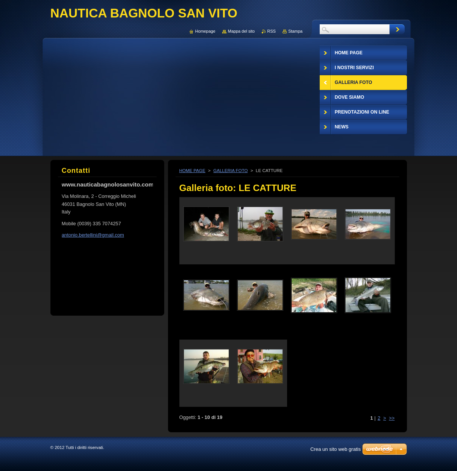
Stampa (295, 31)
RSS (271, 31)
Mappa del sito (241, 31)
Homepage (205, 31)
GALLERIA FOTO (231, 170)
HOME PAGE (192, 170)
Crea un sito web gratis (335, 449)
